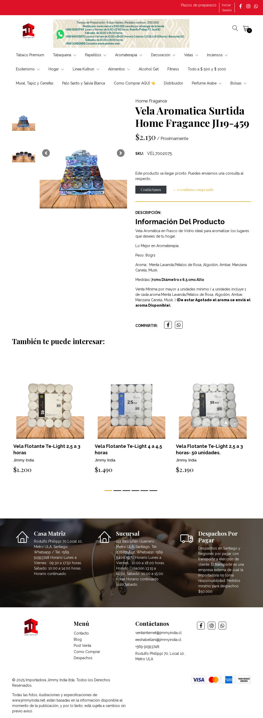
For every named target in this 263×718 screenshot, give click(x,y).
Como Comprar (87, 652)
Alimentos (119, 69)
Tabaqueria (64, 55)
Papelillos (95, 55)
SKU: (139, 154)
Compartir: (146, 326)
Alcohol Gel (149, 69)
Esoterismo (28, 69)
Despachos (83, 658)
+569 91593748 (147, 647)
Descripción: (148, 213)
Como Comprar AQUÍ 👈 (134, 83)
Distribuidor (173, 83)
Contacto (81, 633)
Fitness (173, 69)
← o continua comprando (193, 189)
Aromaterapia (128, 55)
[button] (46, 153)
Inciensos (217, 55)
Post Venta (82, 646)
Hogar (56, 69)
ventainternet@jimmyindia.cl (158, 633)
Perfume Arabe (207, 83)
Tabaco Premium (30, 55)
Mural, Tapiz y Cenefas (34, 83)
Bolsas (238, 83)
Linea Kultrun (86, 69)
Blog (78, 639)
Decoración (163, 55)
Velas (191, 55)
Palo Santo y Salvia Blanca (83, 83)
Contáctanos (151, 189)
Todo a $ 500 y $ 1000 (207, 69)
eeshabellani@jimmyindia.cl (158, 640)
